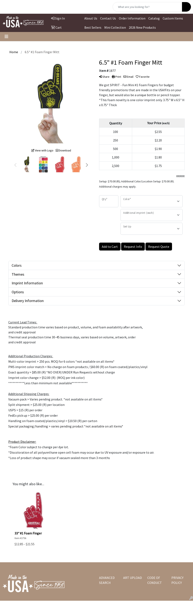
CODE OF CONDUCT (154, 580)
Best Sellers (92, 27)
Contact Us (108, 18)
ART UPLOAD (132, 578)
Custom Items (173, 18)
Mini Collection (115, 27)
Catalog (154, 18)
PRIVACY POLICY (177, 580)
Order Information (132, 18)
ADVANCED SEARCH (107, 580)
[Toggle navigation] (6, 36)
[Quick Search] (147, 7)
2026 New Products (142, 27)
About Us (90, 18)
